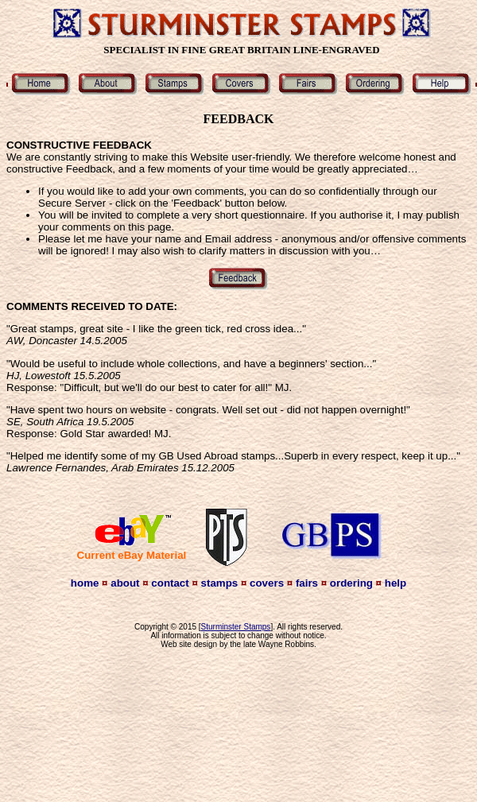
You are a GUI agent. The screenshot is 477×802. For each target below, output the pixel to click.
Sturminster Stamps (236, 626)
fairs (307, 583)
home (85, 583)
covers (267, 583)
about (125, 583)
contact (169, 583)
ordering (351, 583)
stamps (219, 583)
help (395, 583)
